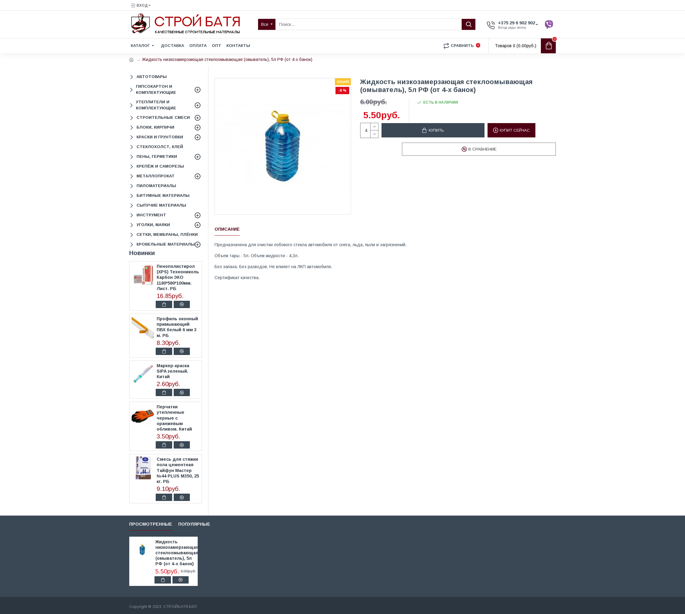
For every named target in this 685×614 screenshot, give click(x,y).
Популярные (194, 524)
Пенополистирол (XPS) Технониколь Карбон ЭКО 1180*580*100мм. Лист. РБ (178, 277)
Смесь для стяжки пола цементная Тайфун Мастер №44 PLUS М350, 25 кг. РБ (178, 470)
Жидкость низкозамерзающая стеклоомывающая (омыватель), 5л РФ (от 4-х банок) (175, 552)
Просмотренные (150, 524)
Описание (227, 229)
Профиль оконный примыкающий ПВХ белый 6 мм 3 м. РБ (177, 327)
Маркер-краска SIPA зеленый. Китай (173, 371)
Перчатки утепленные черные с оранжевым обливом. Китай (174, 417)
